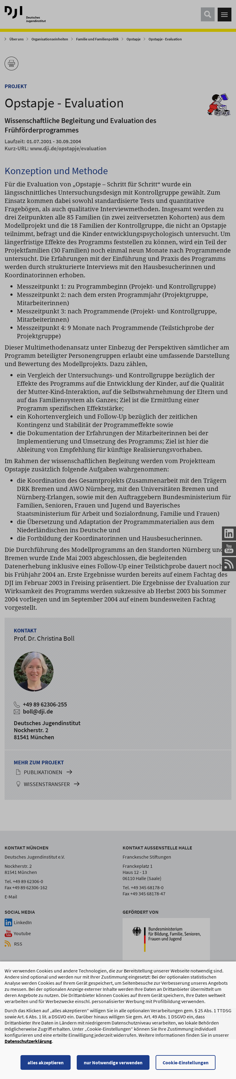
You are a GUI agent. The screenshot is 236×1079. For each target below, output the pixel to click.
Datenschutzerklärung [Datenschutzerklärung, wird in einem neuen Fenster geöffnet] (28, 1053)
